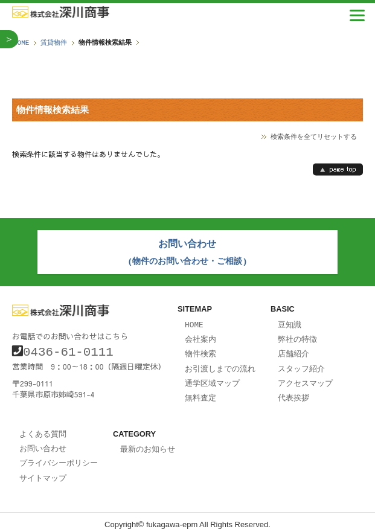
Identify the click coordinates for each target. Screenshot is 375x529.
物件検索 (200, 349)
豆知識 (289, 321)
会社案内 (200, 335)
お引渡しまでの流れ (220, 364)
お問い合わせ (42, 441)
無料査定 (200, 391)
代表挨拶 (293, 391)
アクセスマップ (305, 378)
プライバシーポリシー (58, 455)
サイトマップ (42, 469)
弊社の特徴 (297, 335)
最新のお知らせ (147, 442)
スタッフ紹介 (301, 364)
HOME (21, 42)
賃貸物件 (53, 42)
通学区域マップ (212, 378)
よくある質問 (42, 427)
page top (338, 169)
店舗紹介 (293, 349)
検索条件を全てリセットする (314, 136)
